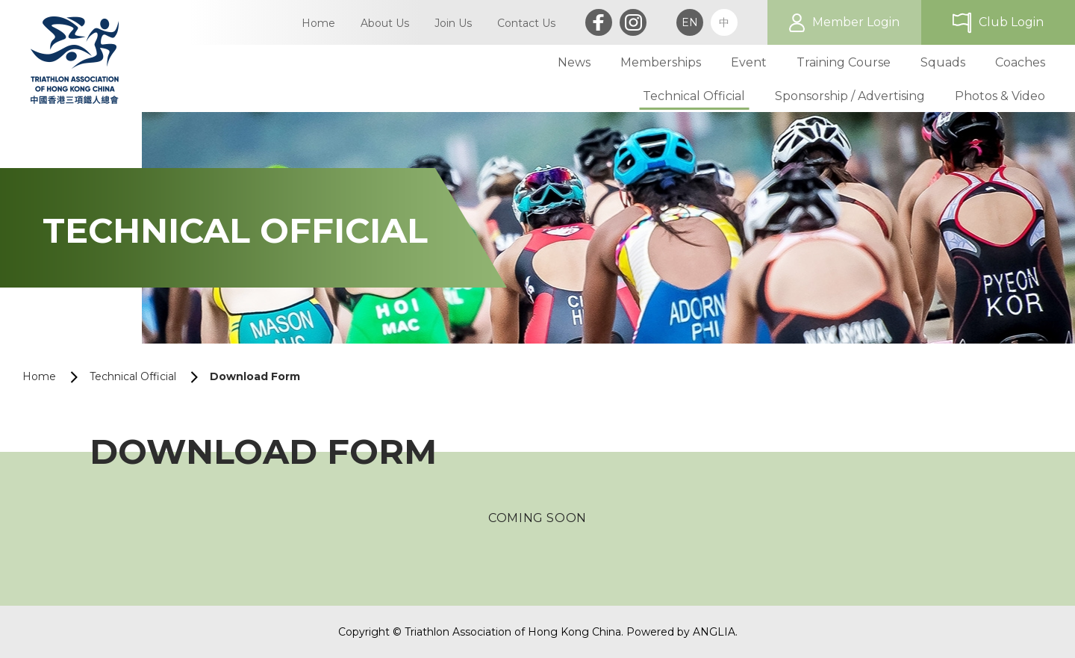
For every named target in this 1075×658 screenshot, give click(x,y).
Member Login (856, 22)
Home (39, 376)
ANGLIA (714, 632)
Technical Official (133, 376)
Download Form (255, 376)
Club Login (1011, 22)
